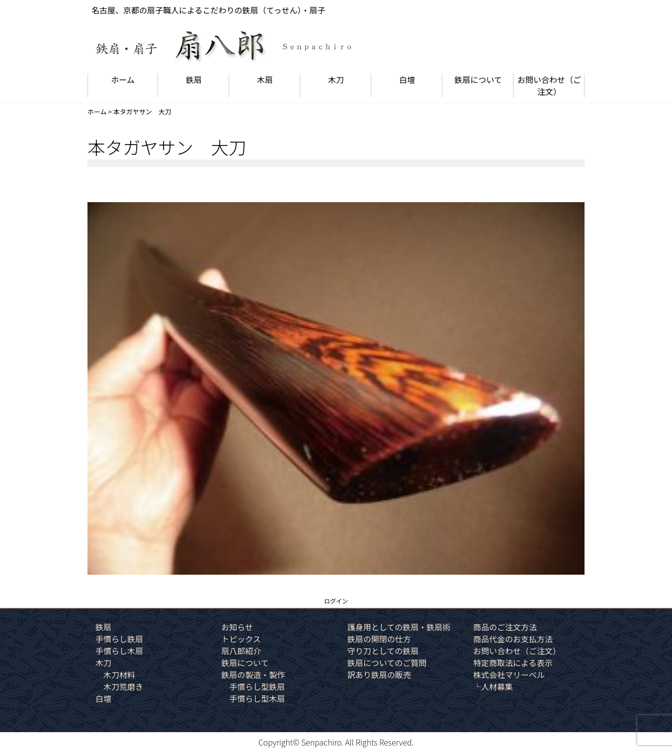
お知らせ (237, 627)
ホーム (123, 79)
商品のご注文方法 (505, 627)
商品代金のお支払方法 (513, 639)
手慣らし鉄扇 (119, 639)
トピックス (241, 639)
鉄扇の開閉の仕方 (379, 639)
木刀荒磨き (123, 686)
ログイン (336, 601)
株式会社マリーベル (509, 674)
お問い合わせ (549, 85)
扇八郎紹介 (241, 651)
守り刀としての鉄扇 (383, 651)
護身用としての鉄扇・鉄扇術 (399, 627)
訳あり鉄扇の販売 (379, 674)
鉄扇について (478, 79)
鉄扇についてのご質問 (387, 663)
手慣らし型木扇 (257, 698)
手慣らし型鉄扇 (257, 686)
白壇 (407, 79)
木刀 (336, 79)
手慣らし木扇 (119, 651)
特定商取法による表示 (513, 663)
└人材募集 (493, 686)
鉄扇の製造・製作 (253, 674)
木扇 (265, 79)
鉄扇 (194, 79)
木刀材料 (119, 674)
